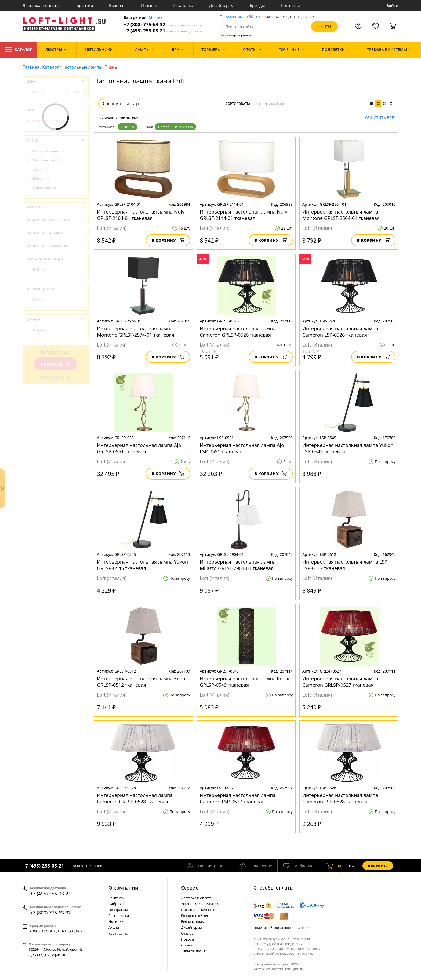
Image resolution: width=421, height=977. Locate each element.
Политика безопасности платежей (281, 927)
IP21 (39, 269)
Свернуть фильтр (121, 103)
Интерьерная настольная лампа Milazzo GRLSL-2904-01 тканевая (237, 565)
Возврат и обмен (195, 915)
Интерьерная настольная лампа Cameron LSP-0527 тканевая (237, 798)
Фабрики (116, 903)
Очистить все (379, 118)
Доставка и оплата (41, 5)
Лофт (40, 169)
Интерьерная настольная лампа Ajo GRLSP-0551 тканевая (139, 448)
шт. (335, 865)
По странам (118, 909)
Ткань (127, 126)
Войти (392, 5)
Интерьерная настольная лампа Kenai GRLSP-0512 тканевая (142, 681)
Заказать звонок (87, 865)
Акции (113, 927)
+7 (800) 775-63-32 (163, 24)
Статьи (187, 945)
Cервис (189, 887)
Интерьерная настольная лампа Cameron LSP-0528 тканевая (340, 798)
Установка (183, 5)
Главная (31, 67)
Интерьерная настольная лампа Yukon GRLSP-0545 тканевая (142, 565)
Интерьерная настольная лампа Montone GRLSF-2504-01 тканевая (341, 214)
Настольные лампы (81, 67)
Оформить (378, 866)
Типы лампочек (194, 951)
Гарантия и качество (198, 909)
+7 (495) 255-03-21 (163, 31)
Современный (47, 187)
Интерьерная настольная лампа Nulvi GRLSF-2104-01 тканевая (141, 214)
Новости (188, 939)
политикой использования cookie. (284, 953)
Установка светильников (201, 903)
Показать (55, 364)
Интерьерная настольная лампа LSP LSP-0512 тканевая (344, 565)
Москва (155, 17)
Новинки (116, 921)
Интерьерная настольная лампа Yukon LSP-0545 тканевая (347, 448)
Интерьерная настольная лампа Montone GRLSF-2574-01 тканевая (135, 331)
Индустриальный (49, 151)
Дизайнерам (221, 5)
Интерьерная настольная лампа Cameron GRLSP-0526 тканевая (237, 331)
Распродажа (118, 915)
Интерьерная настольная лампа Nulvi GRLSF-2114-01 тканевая (244, 214)
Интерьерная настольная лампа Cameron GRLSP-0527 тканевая (340, 681)
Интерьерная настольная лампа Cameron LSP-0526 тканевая (340, 331)
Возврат (117, 5)
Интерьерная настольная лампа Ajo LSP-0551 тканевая (242, 448)
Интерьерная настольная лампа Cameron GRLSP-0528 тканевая (135, 798)
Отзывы (149, 5)
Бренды (257, 5)
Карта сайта (118, 933)
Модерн (41, 178)
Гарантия (84, 5)
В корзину (168, 240)
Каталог (18, 49)
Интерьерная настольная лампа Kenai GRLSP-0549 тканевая (244, 681)
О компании (123, 887)
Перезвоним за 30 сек (240, 16)
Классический (46, 160)
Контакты (290, 5)
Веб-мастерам (193, 921)
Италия (42, 330)
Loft (39, 299)
